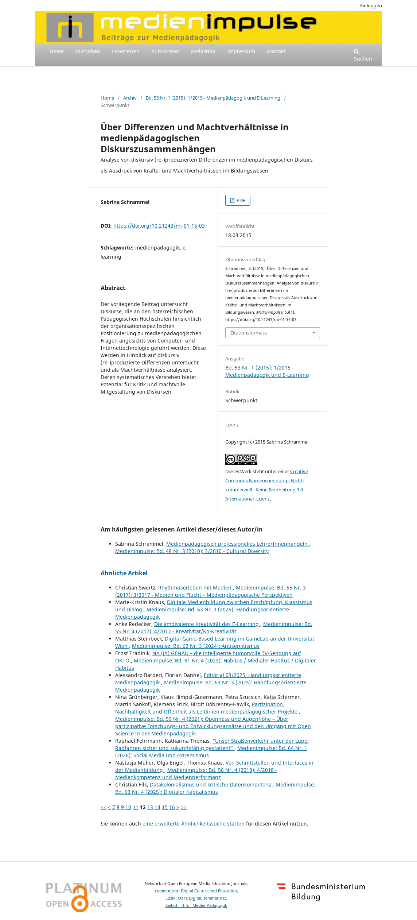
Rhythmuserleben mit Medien (195, 587)
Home (57, 51)
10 (128, 807)
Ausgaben (87, 51)
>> (184, 807)
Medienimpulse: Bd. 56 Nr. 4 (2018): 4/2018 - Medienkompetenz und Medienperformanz (196, 773)
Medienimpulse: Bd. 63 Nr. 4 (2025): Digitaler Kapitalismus (215, 788)
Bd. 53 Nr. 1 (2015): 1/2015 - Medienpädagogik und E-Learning (213, 97)
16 (172, 807)
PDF (240, 200)
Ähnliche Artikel (124, 573)
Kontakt (276, 51)
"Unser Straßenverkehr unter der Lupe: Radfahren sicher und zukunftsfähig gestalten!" (212, 744)
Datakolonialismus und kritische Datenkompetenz (211, 784)
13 (150, 807)
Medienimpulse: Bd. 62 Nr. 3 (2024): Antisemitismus (196, 645)
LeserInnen (126, 51)
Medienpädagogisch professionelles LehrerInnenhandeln (237, 543)
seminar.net (214, 898)
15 (165, 807)
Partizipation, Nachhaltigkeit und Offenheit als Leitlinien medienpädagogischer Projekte (207, 708)
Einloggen (371, 5)
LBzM (170, 898)
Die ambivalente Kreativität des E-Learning (207, 624)
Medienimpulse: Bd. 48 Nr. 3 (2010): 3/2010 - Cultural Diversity (192, 551)
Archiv (130, 97)
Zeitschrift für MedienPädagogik (196, 905)
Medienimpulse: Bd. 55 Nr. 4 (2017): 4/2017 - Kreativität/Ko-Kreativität (213, 628)
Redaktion (203, 51)
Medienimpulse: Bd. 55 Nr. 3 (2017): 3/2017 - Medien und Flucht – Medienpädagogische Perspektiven (210, 591)
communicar (167, 890)
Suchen (363, 55)
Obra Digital (189, 898)
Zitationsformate (248, 332)
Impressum (241, 51)
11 (136, 807)
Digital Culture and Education (209, 890)
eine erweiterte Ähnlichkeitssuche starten (194, 823)
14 (157, 807)
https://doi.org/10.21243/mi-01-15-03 (159, 225)
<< (103, 807)
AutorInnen (165, 51)
